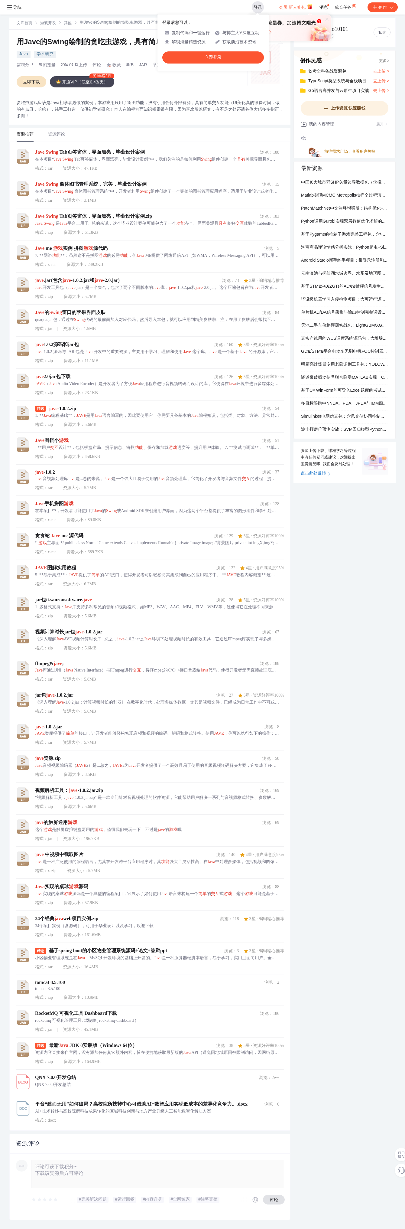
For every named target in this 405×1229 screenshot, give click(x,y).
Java (23, 54)
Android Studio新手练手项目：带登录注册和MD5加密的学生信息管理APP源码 (344, 261)
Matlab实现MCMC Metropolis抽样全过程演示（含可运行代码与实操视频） (344, 196)
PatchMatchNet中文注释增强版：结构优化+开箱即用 (344, 209)
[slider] (45, 1200)
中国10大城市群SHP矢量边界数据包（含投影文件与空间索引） (344, 183)
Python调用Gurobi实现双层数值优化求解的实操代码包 (344, 222)
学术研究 (45, 54)
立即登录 (213, 57)
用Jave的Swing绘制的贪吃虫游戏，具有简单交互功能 (104, 42)
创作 (382, 7)
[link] (24, 23)
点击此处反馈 (316, 474)
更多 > (384, 61)
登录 (258, 7)
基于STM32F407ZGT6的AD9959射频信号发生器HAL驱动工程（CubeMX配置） (344, 287)
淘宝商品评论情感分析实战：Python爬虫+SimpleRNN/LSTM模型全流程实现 (344, 248)
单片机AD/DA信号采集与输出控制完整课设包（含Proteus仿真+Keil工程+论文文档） (344, 313)
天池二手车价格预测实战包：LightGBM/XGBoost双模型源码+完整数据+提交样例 (344, 326)
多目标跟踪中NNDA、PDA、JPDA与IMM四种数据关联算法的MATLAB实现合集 (344, 404)
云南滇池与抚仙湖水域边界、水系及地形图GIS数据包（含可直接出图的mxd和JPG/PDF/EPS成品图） (344, 274)
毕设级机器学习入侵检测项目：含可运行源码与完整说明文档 (344, 300)
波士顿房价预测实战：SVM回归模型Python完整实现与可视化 (344, 430)
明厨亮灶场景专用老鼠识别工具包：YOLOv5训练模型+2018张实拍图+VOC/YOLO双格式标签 (344, 365)
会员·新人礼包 (296, 7)
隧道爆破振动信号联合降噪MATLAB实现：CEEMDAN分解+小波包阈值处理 (344, 378)
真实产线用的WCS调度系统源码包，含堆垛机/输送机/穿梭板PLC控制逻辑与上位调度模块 (344, 339)
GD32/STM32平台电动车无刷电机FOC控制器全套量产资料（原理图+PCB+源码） (344, 352)
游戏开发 (48, 23)
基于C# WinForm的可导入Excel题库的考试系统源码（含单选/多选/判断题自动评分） (344, 391)
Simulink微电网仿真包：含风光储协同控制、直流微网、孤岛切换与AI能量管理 (344, 417)
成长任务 (346, 6)
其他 (68, 23)
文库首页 (24, 23)
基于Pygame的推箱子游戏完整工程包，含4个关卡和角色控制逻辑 (344, 235)
